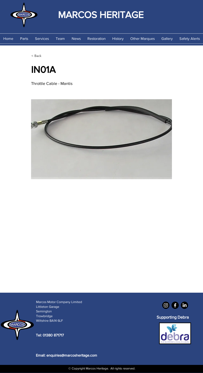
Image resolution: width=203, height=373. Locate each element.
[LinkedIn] (184, 305)
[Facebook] (175, 305)
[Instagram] (165, 305)
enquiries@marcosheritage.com (71, 355)
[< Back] (45, 56)
